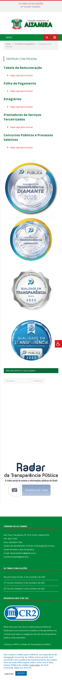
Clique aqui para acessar (21, 78)
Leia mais (34, 664)
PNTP (16, 647)
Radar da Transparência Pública (36, 647)
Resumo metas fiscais (13, 580)
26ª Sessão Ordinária (13, 592)
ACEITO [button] (21, 673)
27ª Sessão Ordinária (13, 586)
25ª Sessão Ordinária (30, 6)
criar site (21, 630)
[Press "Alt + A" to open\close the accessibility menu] (58, 344)
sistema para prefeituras (40, 630)
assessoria (24, 633)
